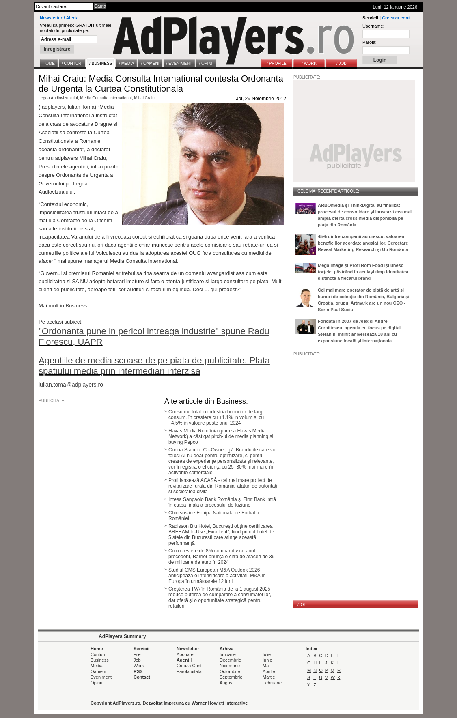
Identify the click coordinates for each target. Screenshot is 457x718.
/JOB (301, 604)
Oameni (98, 671)
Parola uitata (189, 671)
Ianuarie (228, 654)
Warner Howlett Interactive (220, 703)
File (137, 654)
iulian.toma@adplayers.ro (71, 384)
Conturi (98, 654)
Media (97, 665)
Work (139, 665)
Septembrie (231, 677)
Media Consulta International (105, 98)
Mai (266, 665)
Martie (269, 677)
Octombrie (230, 671)
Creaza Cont (189, 665)
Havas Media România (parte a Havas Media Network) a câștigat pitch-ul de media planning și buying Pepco (220, 436)
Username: (373, 26)
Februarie (272, 682)
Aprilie (269, 671)
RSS (138, 671)
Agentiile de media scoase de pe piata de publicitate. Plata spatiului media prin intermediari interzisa (154, 365)
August (226, 682)
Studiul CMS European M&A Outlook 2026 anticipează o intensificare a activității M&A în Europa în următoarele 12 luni (216, 575)
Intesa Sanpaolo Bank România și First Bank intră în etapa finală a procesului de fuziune (222, 502)
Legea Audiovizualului (58, 98)
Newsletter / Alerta (59, 17)
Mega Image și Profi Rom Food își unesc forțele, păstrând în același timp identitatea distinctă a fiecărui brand (363, 272)
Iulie (267, 654)
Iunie (267, 660)
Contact (142, 677)
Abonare (185, 654)
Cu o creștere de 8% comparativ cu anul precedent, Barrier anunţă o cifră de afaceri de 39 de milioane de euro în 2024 (221, 556)
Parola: (369, 42)
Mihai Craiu (144, 98)
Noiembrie (230, 665)
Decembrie (230, 660)
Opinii (96, 682)
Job (137, 660)
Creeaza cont (396, 17)
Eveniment (101, 677)
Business (100, 660)
